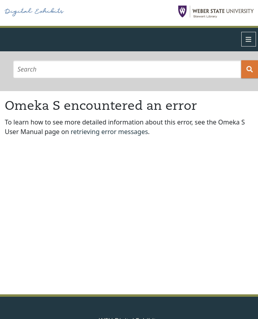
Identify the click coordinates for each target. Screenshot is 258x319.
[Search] (127, 69)
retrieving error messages (109, 131)
